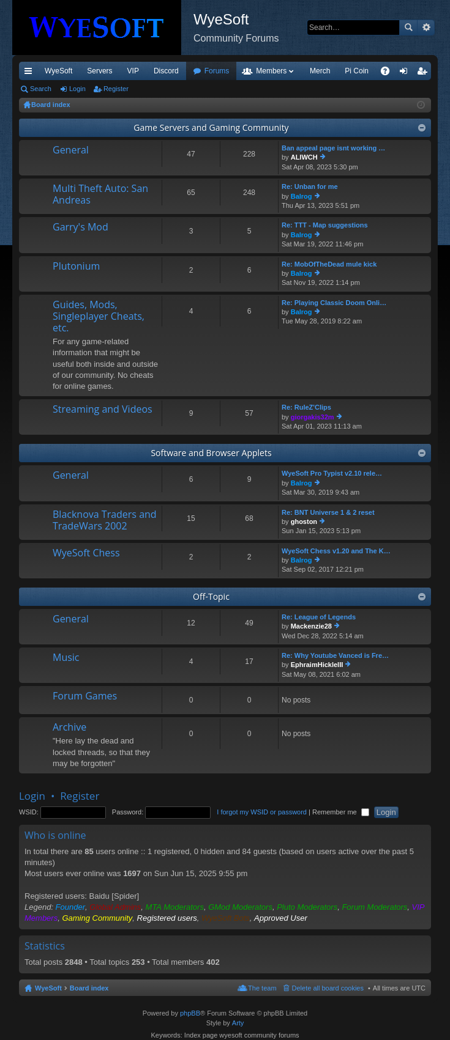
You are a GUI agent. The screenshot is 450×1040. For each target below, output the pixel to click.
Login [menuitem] (406, 73)
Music (66, 658)
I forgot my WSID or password (262, 812)
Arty (238, 1023)
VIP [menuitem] (133, 71)
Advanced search (426, 27)
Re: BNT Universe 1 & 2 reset (328, 512)
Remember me (340, 812)
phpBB (190, 1013)
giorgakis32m (312, 417)
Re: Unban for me (310, 186)
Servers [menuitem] (99, 71)
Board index (89, 988)
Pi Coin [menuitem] (357, 71)
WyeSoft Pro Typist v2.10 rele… (332, 473)
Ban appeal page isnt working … (333, 148)
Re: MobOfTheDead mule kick (329, 264)
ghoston (304, 521)
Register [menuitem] (424, 73)
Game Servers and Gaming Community (210, 127)
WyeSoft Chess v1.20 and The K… (336, 551)
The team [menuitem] (262, 988)
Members (271, 71)
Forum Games (85, 696)
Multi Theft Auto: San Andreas (100, 195)
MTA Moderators (175, 907)
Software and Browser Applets (211, 453)
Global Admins (115, 907)
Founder (70, 907)
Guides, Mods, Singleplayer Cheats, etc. (98, 316)
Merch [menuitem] (320, 71)
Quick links (30, 73)
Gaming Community (97, 918)
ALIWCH (304, 157)
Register (116, 88)
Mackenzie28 (311, 626)
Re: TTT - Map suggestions (325, 225)
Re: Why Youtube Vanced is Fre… (335, 655)
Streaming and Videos (102, 410)
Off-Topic (211, 596)
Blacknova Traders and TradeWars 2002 (105, 521)
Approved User (280, 918)
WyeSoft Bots (225, 918)
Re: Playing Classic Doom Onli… (334, 302)
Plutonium (76, 266)
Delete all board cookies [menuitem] (328, 988)
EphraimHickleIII (317, 664)
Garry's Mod (80, 227)
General (71, 150)
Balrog (301, 196)
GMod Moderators (240, 907)
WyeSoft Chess (86, 553)
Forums (217, 71)
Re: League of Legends (319, 617)
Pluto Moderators (307, 907)
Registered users (167, 918)
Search (408, 27)
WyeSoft (58, 71)
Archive (69, 727)
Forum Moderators (374, 907)
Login (77, 88)
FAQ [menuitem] (389, 73)
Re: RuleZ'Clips (306, 407)
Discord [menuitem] (166, 71)
